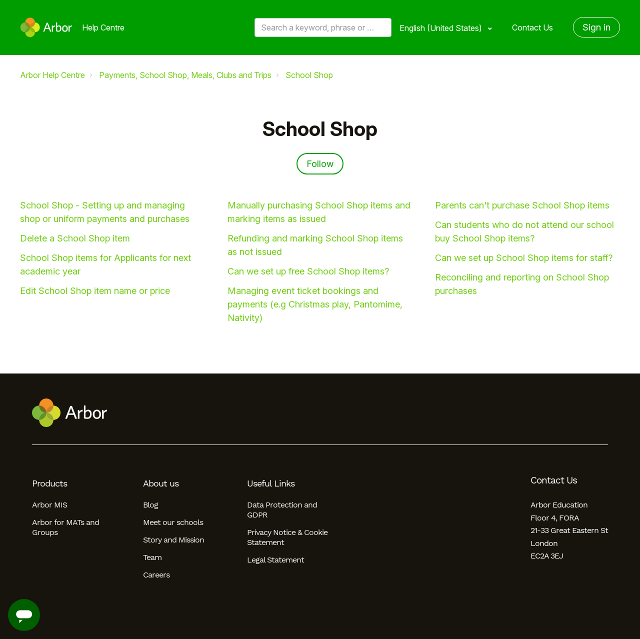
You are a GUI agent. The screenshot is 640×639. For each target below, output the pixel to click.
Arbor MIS (49, 505)
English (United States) (442, 28)
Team (152, 557)
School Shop (309, 75)
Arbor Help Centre (52, 75)
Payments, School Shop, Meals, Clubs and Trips (185, 75)
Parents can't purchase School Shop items (522, 205)
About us (160, 483)
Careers (156, 575)
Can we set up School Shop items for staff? (523, 257)
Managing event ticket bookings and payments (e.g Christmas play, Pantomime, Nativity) (315, 304)
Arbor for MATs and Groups (65, 527)
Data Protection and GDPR (282, 510)
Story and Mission (173, 539)
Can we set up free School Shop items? (308, 271)
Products (49, 483)
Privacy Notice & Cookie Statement (287, 537)
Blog (150, 505)
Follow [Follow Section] (320, 163)
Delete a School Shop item (75, 238)
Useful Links (270, 483)
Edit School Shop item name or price (95, 291)
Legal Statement (275, 559)
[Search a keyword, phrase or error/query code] (323, 27)
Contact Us (532, 27)
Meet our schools (173, 522)
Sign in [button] (596, 27)
